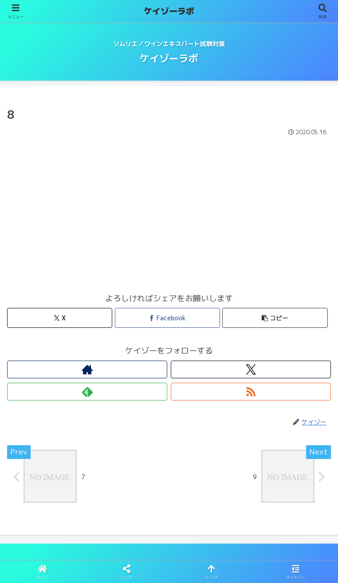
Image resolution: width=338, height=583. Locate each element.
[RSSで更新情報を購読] (251, 391)
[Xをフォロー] (251, 369)
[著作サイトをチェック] (87, 369)
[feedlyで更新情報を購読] (87, 391)
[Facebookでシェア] (167, 318)
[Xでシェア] (59, 318)
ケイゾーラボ (169, 11)
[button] (274, 318)
